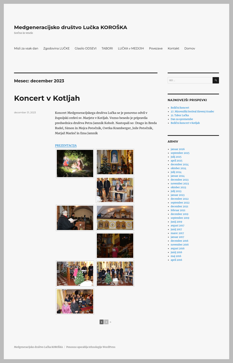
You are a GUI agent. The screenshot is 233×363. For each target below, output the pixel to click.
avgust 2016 (178, 248)
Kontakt (173, 48)
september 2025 (180, 153)
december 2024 (180, 164)
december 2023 (179, 179)
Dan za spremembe (182, 119)
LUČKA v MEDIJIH (131, 48)
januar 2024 (178, 175)
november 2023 (180, 183)
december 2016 (179, 240)
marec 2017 (177, 233)
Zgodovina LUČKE (56, 48)
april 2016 (176, 260)
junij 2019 (176, 221)
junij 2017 (176, 229)
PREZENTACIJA (66, 145)
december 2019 (179, 214)
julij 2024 (176, 172)
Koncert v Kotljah (47, 98)
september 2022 (180, 202)
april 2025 (176, 160)
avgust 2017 (177, 225)
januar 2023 (177, 195)
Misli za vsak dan (26, 48)
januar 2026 (178, 149)
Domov (189, 48)
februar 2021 (178, 210)
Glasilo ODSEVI (86, 48)
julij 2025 (176, 156)
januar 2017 (177, 237)
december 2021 (179, 206)
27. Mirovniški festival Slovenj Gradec (192, 111)
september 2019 (180, 218)
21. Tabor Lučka (180, 115)
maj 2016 (176, 256)
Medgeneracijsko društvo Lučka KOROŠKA (70, 27)
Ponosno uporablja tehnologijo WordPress (90, 347)
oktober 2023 (178, 187)
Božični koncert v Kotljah (185, 123)
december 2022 (180, 198)
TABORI (107, 48)
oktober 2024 (178, 168)
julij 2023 (176, 191)
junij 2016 (176, 252)
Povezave (156, 48)
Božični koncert (180, 107)
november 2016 (180, 244)
